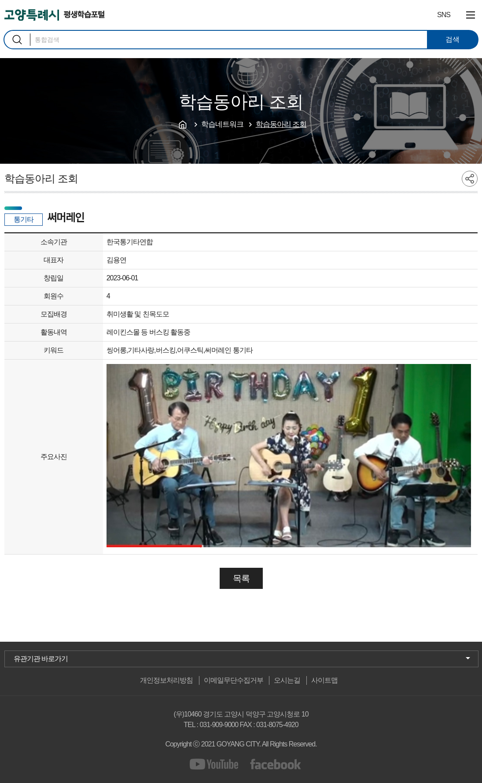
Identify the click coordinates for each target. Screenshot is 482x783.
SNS (443, 14)
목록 (241, 578)
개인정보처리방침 (166, 680)
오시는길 (287, 680)
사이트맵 (324, 680)
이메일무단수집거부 (233, 680)
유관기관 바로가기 (41, 658)
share (470, 179)
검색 (17, 39)
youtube (215, 764)
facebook (276, 764)
